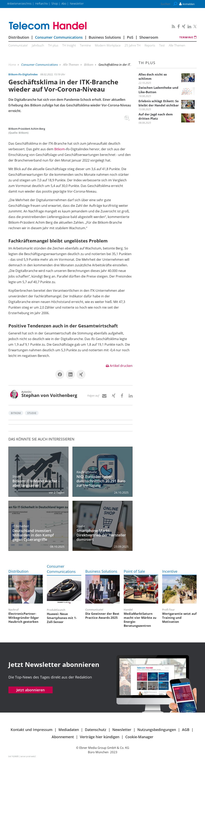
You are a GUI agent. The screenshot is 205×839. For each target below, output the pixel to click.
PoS (130, 37)
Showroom (148, 37)
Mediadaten (68, 808)
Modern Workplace (108, 45)
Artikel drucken (119, 444)
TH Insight (69, 45)
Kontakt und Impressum (31, 808)
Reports (150, 45)
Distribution (18, 37)
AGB (185, 808)
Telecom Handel (70, 26)
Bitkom (89, 65)
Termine (188, 37)
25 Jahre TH (133, 45)
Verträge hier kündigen (99, 815)
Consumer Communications (59, 37)
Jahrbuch (38, 45)
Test (162, 45)
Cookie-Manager (139, 815)
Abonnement (63, 815)
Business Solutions (105, 37)
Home (12, 65)
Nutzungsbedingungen (156, 808)
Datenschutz (95, 808)
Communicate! (18, 45)
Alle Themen (177, 45)
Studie (31, 492)
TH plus (53, 45)
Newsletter (121, 808)
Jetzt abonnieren (30, 768)
